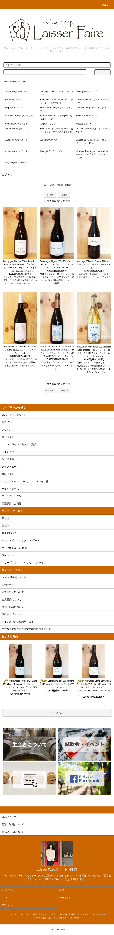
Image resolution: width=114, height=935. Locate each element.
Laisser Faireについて (14, 577)
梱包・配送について (13, 606)
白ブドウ (22, 81)
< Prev (50, 194)
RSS (71, 918)
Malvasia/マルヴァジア (86, 115)
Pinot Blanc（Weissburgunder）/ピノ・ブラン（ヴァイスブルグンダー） (56, 131)
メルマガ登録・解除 (43, 918)
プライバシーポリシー (98, 914)
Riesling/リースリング (86, 91)
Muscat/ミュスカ (84, 124)
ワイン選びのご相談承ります (18, 621)
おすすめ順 (49, 185)
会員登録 (63, 890)
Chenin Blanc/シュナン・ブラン (91, 107)
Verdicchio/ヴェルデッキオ (17, 151)
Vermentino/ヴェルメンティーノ (20, 115)
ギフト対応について (13, 592)
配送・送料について (41, 914)
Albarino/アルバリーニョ (16, 124)
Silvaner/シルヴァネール (16, 140)
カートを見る (64, 897)
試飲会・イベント (11, 614)
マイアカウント (8, 890)
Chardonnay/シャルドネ (16, 91)
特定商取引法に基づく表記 (75, 914)
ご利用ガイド (9, 584)
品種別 (14, 81)
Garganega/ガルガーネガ (16, 162)
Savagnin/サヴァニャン (51, 151)
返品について (57, 914)
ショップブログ (60, 918)
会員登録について (11, 599)
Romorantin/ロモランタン (17, 128)
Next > (64, 194)
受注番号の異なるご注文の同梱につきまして (26, 629)
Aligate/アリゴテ (48, 124)
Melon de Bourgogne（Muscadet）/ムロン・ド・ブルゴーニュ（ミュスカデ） (92, 154)
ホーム (6, 81)
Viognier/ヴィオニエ (14, 107)
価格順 (60, 185)
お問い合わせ (7, 905)
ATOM (76, 918)
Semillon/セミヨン (13, 99)
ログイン (5, 897)
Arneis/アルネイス (48, 140)
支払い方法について (23, 914)
